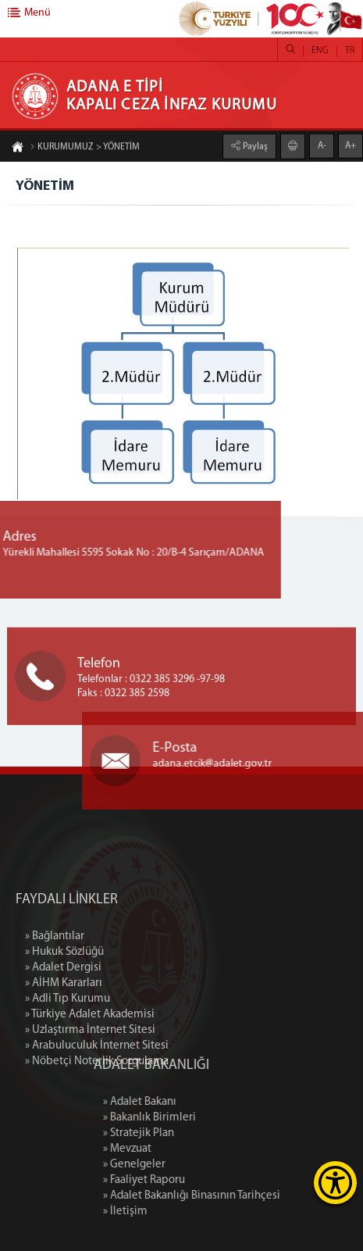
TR (349, 50)
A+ (350, 144)
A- (322, 144)
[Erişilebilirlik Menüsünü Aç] (335, 1182)
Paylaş (254, 145)
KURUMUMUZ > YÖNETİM (85, 148)
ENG (320, 50)
